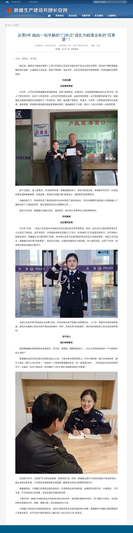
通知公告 (52, 21)
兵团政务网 (15, 2)
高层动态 (59, 16)
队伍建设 (99, 16)
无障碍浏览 (33, 2)
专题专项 (86, 16)
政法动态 (73, 16)
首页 (9, 25)
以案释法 (112, 16)
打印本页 (74, 49)
